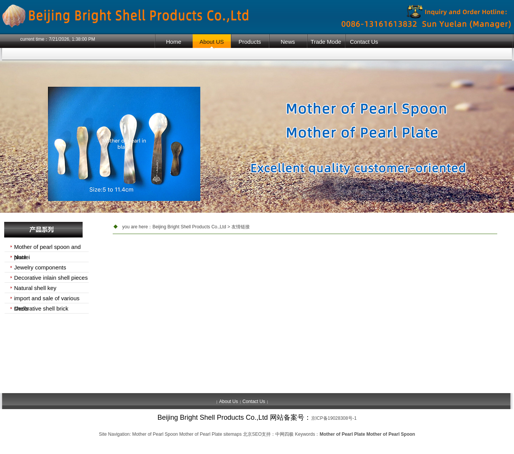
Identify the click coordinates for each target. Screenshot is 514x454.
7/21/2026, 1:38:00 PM (72, 39)
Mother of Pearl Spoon (155, 434)
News (288, 41)
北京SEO (252, 434)
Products (249, 41)
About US (212, 41)
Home (173, 41)
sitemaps (232, 434)
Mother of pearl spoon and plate (47, 248)
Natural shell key (35, 288)
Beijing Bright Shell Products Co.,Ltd (189, 226)
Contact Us (364, 41)
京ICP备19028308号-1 (334, 418)
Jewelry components (40, 267)
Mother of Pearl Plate (200, 434)
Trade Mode (326, 41)
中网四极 (284, 434)
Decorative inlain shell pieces (51, 277)
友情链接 (240, 226)
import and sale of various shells (47, 299)
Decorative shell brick (41, 308)
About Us (228, 401)
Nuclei (22, 257)
